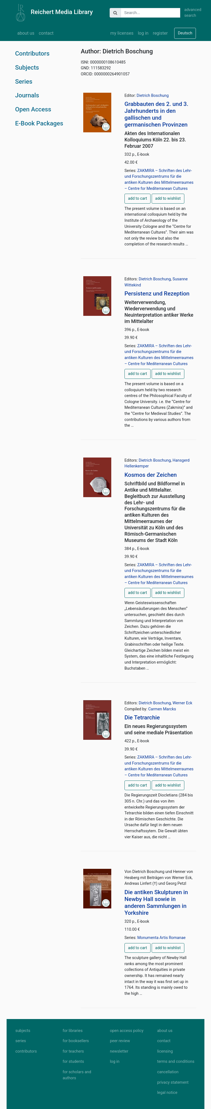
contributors (26, 1051)
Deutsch (185, 33)
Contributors (32, 53)
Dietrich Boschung (153, 95)
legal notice (167, 1092)
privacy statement (172, 1082)
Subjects (27, 67)
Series (23, 81)
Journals (27, 95)
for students (73, 1061)
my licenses (122, 33)
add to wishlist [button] (168, 198)
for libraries (73, 1030)
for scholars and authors (77, 1075)
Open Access (33, 109)
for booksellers (76, 1041)
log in (143, 33)
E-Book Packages (39, 123)
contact (46, 33)
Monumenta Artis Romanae (161, 937)
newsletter (119, 1051)
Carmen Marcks (162, 709)
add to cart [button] (137, 198)
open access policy (126, 1030)
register (160, 33)
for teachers (73, 1051)
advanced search (190, 12)
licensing (165, 1051)
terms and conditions (175, 1061)
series (20, 1041)
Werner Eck (182, 703)
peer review (120, 1041)
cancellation (168, 1072)
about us (25, 33)
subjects (22, 1030)
